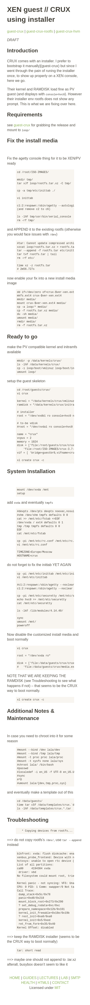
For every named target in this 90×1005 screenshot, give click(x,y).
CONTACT (60, 983)
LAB (64, 978)
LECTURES (48, 978)
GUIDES (29, 978)
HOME (14, 978)
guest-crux (15, 31)
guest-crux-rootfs (39, 31)
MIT (57, 988)
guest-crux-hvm (68, 31)
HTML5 (43, 983)
